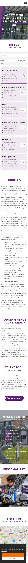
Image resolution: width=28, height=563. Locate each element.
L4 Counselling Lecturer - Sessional (13, 122)
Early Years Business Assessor (11, 70)
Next (24, 491)
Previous (3, 491)
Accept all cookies (13, 555)
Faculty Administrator (9, 139)
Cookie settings (13, 558)
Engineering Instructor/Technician (13, 87)
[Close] (24, 545)
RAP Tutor (5, 105)
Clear (2, 63)
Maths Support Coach (9, 157)
